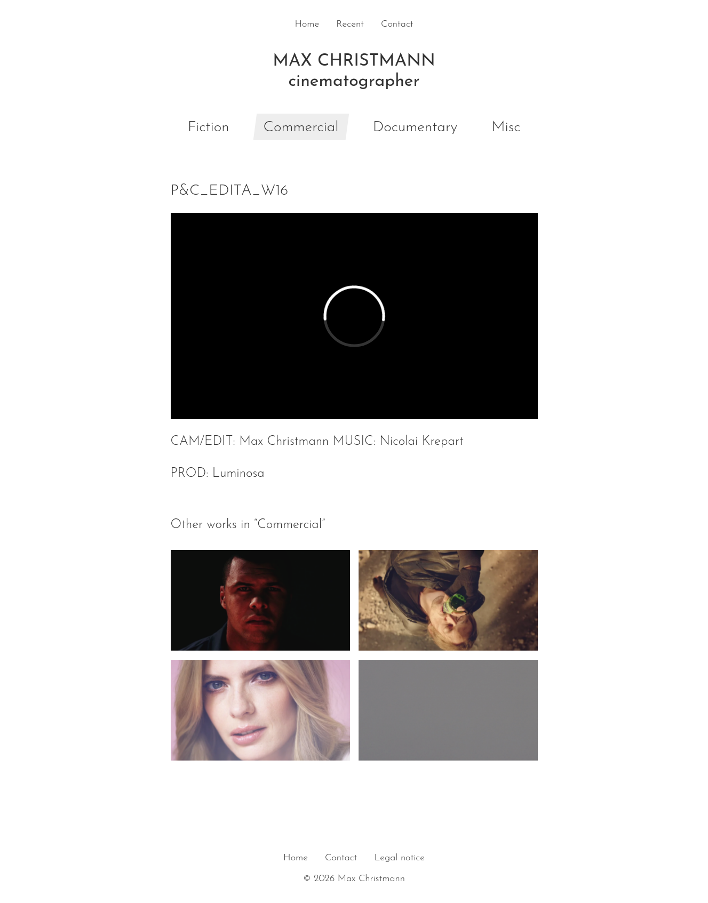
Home (307, 24)
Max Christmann (354, 72)
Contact (397, 24)
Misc (505, 127)
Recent (350, 24)
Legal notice (399, 858)
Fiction (208, 127)
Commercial (301, 127)
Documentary (415, 127)
